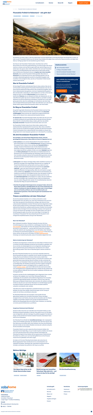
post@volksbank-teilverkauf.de (9, 404)
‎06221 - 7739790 (6, 406)
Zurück (15, 9)
